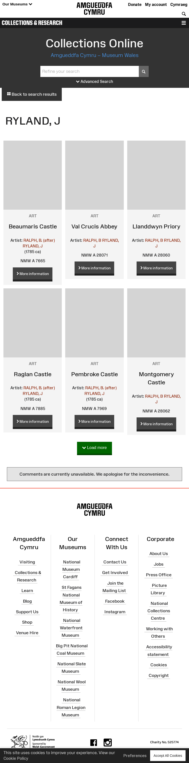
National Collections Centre (158, 611)
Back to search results (32, 94)
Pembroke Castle (94, 374)
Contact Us (114, 561)
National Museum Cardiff (71, 569)
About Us (158, 553)
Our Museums (17, 4)
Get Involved (115, 572)
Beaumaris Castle (33, 226)
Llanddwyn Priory (156, 226)
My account (156, 4)
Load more (94, 447)
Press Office (159, 574)
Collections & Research (32, 22)
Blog (27, 601)
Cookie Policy (15, 758)
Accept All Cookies (168, 755)
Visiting (27, 561)
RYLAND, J (33, 246)
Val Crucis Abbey (94, 226)
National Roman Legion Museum (71, 707)
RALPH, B (92, 240)
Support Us (27, 611)
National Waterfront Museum (71, 628)
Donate (135, 4)
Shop (27, 622)
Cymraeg (178, 4)
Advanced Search (94, 81)
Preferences (135, 755)
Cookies (158, 664)
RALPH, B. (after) (39, 240)
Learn (27, 590)
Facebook (115, 601)
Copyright (159, 675)
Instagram (114, 611)
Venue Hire (27, 632)
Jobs (158, 564)
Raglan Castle (32, 374)
